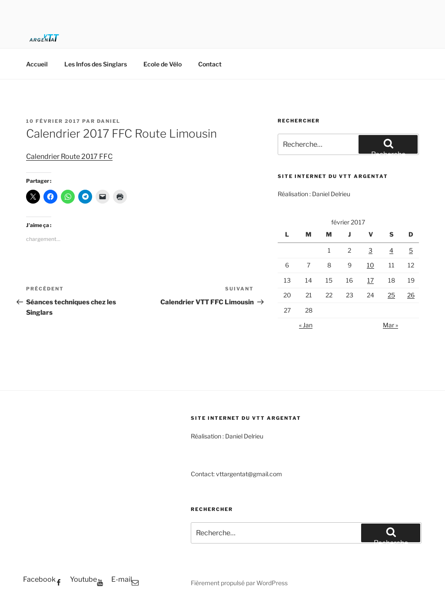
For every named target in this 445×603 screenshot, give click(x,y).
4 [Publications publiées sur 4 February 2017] (391, 250)
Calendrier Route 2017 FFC (69, 156)
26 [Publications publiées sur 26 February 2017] (411, 295)
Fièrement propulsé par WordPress (239, 583)
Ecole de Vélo (162, 64)
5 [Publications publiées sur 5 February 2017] (411, 250)
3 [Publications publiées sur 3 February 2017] (370, 250)
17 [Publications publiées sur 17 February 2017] (370, 280)
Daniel (108, 121)
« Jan (305, 325)
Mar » (390, 325)
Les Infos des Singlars (95, 64)
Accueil (37, 64)
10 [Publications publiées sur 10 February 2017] (370, 265)
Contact (210, 64)
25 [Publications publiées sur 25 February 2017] (391, 295)
